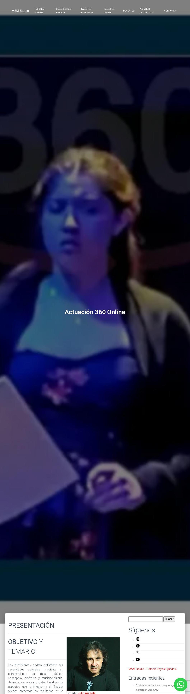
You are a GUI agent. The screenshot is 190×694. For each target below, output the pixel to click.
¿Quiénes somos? (39, 11)
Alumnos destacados (146, 11)
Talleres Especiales (87, 11)
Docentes (128, 11)
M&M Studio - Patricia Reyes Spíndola (152, 669)
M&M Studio (20, 11)
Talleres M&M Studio (63, 11)
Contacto (170, 11)
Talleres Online (109, 11)
